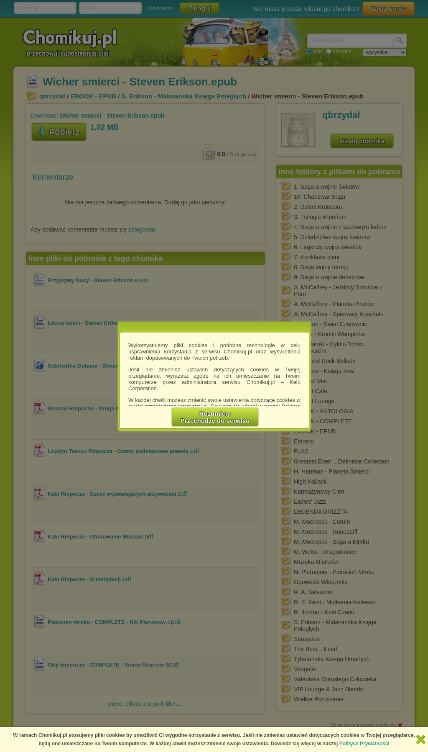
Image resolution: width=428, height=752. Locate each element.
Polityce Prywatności (364, 744)
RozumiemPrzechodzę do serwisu (215, 417)
